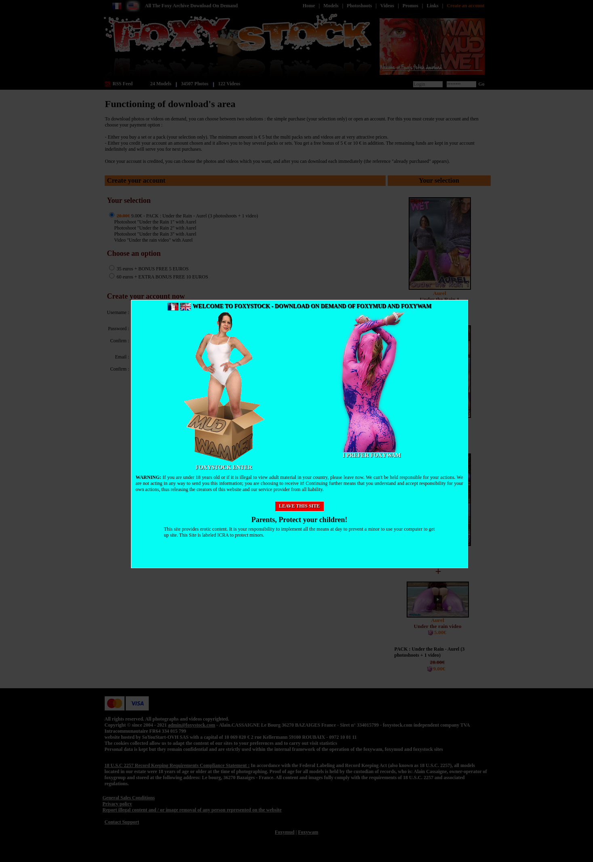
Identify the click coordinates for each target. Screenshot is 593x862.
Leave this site (299, 506)
